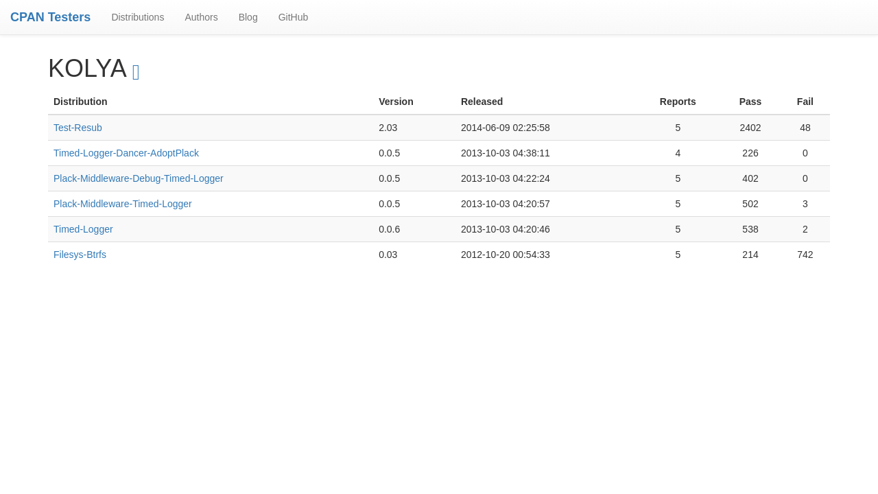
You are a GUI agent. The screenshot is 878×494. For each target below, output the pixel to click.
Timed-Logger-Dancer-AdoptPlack (126, 153)
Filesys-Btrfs (80, 254)
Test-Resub (78, 127)
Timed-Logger (83, 229)
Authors (201, 17)
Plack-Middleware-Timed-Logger (123, 203)
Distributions (137, 17)
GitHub (293, 17)
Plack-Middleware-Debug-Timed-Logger (139, 178)
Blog (248, 17)
